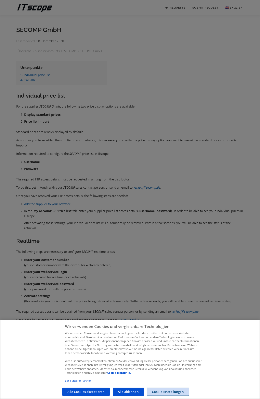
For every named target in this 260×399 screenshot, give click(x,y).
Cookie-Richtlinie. (119, 381)
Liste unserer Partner (78, 389)
